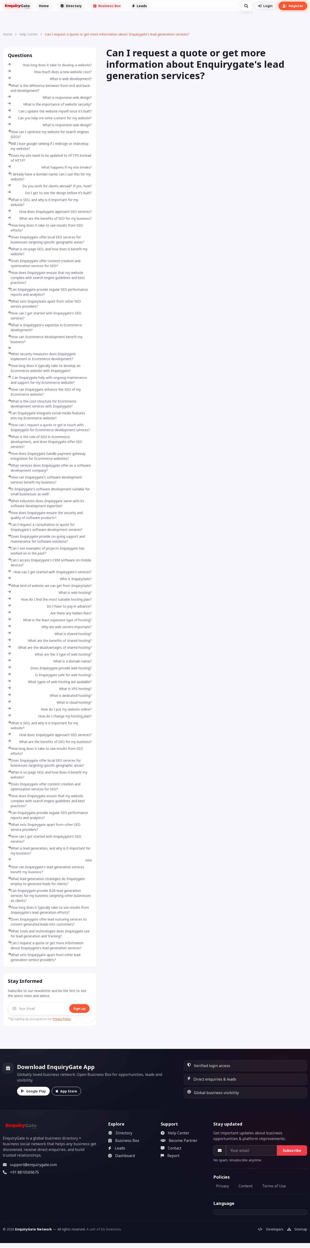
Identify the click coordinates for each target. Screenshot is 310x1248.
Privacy (222, 1186)
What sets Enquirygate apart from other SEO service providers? (44, 827)
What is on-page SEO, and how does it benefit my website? (47, 251)
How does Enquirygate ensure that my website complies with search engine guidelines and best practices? (46, 277)
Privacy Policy (62, 1019)
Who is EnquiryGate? (50, 578)
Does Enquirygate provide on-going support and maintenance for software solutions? (46, 539)
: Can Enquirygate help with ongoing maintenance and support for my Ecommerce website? (47, 380)
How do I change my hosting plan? (50, 716)
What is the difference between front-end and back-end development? (49, 88)
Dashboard (121, 1155)
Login (265, 6)
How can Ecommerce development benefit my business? (45, 339)
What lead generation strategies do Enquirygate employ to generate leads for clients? (46, 881)
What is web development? (50, 78)
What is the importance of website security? (50, 104)
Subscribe (292, 1150)
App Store (66, 1091)
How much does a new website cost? (50, 71)
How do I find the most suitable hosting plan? (50, 599)
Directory (71, 6)
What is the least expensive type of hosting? (50, 619)
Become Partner (179, 1140)
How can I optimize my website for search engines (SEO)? (48, 134)
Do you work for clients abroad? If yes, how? (50, 185)
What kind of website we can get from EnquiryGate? (50, 585)
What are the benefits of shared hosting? (50, 640)
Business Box (107, 6)
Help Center (28, 34)
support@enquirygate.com (30, 1164)
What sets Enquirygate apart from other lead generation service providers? (44, 957)
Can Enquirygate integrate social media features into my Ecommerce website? (46, 415)
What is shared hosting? (50, 633)
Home (44, 6)
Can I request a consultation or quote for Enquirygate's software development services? (45, 527)
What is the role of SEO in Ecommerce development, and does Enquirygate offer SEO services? (45, 441)
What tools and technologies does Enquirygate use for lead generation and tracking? (49, 934)
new (50, 860)
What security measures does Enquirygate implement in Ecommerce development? (42, 356)
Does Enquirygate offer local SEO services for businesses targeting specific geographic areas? (46, 240)
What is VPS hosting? (50, 688)
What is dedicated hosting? (50, 695)
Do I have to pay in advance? (50, 606)
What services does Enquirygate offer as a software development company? (49, 468)
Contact (171, 1148)
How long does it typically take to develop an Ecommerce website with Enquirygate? (44, 368)
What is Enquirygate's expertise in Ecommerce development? (45, 327)
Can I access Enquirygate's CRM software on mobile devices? (49, 563)
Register (293, 6)
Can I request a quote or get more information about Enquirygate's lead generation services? (45, 945)
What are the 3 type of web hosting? (50, 654)
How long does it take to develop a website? (50, 65)
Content (245, 1186)
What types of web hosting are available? (50, 681)
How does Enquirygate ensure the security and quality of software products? (45, 515)
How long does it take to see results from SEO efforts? (45, 228)
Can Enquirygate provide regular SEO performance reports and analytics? (48, 292)
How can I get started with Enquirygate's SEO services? (44, 316)
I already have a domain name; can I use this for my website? (49, 177)
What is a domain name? (50, 661)
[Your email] (251, 1150)
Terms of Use (274, 1186)
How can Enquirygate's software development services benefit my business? (45, 480)
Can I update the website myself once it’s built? (50, 111)
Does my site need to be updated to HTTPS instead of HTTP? (49, 158)
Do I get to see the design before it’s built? (50, 192)
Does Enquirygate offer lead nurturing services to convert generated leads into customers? (47, 922)
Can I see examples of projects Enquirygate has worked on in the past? (46, 551)
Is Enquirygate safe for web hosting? (50, 674)
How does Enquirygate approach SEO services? (50, 211)
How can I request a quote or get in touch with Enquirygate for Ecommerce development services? (49, 427)
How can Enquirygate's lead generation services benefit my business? (46, 869)
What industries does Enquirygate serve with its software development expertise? (46, 503)
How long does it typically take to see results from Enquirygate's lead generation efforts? (48, 910)
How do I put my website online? (50, 709)
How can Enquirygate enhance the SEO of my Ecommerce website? (44, 392)
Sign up (79, 1008)
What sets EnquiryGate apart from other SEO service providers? (44, 304)
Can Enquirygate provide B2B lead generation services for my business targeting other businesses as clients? (49, 895)
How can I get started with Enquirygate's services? (50, 571)
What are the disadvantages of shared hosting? (50, 647)
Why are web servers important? (50, 626)
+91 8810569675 (21, 1172)
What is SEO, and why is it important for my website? (43, 202)
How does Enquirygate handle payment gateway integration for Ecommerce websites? (47, 456)
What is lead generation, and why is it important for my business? (49, 851)
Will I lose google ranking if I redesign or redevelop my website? (48, 146)
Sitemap (297, 1229)
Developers (270, 1229)
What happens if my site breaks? (50, 167)
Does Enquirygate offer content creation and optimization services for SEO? (44, 263)
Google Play (33, 1091)
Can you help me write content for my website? (50, 118)
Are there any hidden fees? (50, 613)
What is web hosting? (50, 592)
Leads (139, 6)
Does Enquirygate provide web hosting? (50, 668)
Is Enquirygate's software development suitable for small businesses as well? (49, 492)
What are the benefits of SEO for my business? (50, 218)
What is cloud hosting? (50, 702)
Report (170, 1155)
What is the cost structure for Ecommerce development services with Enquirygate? (42, 404)
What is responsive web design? (50, 97)
